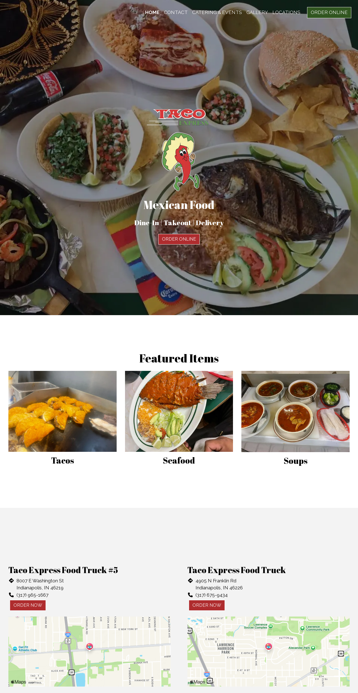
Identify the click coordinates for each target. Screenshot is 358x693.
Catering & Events (217, 12)
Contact (176, 12)
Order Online (329, 12)
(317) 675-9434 (212, 595)
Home (152, 12)
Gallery (257, 12)
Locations (286, 12)
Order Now (27, 605)
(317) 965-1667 (32, 595)
